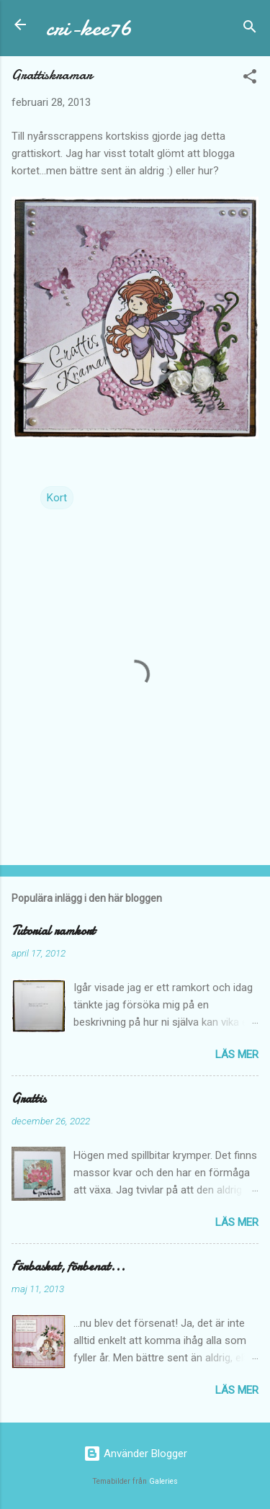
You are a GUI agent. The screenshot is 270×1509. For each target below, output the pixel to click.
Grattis (29, 1099)
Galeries (163, 1481)
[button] (249, 79)
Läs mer (236, 1054)
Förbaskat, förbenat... (68, 1267)
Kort (57, 497)
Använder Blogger (135, 1453)
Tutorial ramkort (53, 931)
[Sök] (249, 29)
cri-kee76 (89, 28)
